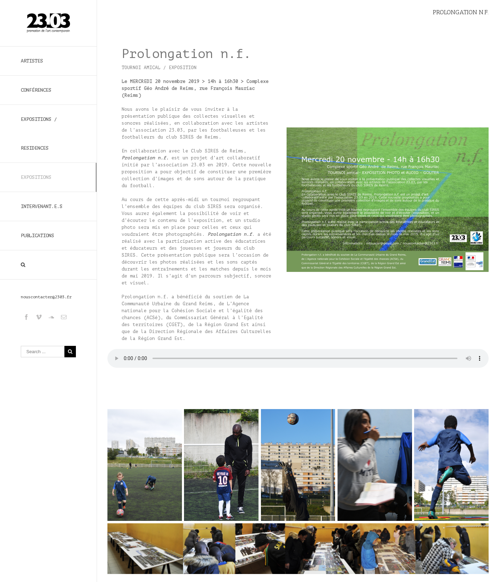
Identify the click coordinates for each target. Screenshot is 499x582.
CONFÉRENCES (36, 90)
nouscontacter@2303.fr (46, 296)
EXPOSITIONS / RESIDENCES (39, 134)
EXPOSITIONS (36, 177)
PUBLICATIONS (37, 235)
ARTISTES (32, 61)
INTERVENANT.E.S (41, 206)
